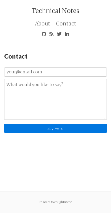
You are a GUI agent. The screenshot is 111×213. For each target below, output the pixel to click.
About (42, 23)
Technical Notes (55, 11)
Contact (66, 23)
